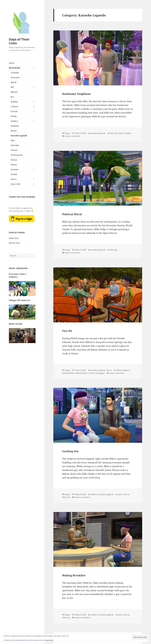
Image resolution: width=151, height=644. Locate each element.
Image (67, 133)
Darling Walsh (68, 373)
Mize (13, 140)
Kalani (14, 130)
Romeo (14, 164)
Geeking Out (70, 451)
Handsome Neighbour (76, 94)
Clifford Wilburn (123, 370)
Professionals (17, 155)
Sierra (13, 179)
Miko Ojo (113, 133)
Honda (14, 116)
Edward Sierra (82, 373)
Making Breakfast (74, 575)
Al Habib (15, 72)
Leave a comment (72, 136)
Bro (12, 97)
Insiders (14, 121)
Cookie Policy (49, 640)
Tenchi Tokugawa (97, 373)
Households (14, 67)
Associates (15, 77)
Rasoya (14, 159)
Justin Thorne (124, 494)
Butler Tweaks (16, 324)
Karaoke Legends (19, 135)
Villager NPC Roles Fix (19, 300)
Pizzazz (14, 150)
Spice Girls (15, 184)
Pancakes (15, 145)
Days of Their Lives (19, 41)
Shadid (14, 174)
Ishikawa (15, 126)
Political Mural (72, 214)
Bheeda (14, 92)
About (11, 63)
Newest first (14, 243)
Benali (13, 82)
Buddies (14, 101)
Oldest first (14, 238)
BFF (12, 87)
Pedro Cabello (125, 133)
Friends (14, 111)
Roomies (14, 169)
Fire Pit (67, 331)
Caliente (14, 106)
